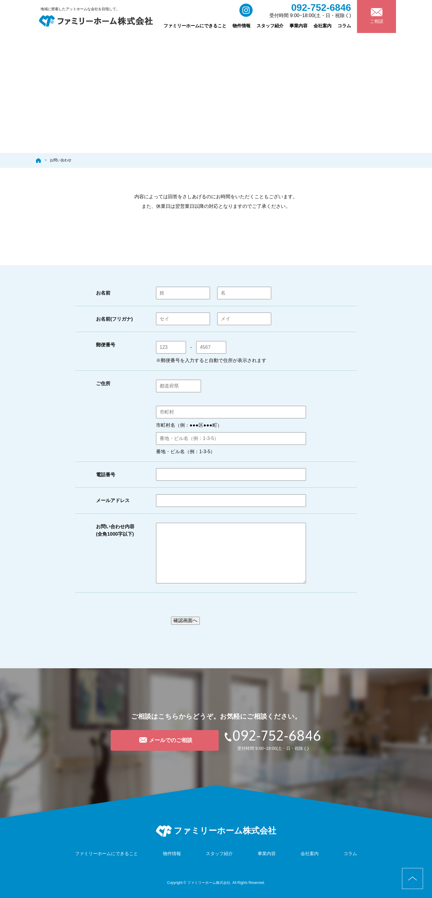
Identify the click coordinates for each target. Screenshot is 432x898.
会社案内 (323, 25)
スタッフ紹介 (270, 25)
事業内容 (299, 25)
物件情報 (241, 25)
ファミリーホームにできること (195, 25)
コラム (344, 25)
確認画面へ (185, 620)
